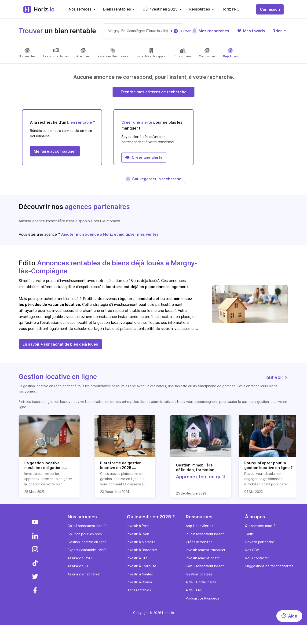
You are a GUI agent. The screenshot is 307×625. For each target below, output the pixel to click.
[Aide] (289, 616)
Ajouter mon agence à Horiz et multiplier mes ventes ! (111, 234)
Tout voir (275, 377)
